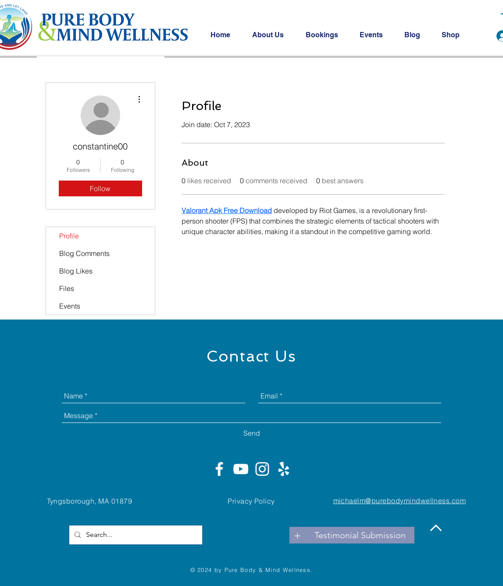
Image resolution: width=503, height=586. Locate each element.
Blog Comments (84, 253)
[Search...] (135, 535)
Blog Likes (76, 270)
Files (66, 288)
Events (69, 306)
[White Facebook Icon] (219, 469)
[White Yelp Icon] (284, 469)
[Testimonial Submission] (360, 535)
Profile (69, 235)
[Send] (251, 433)
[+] (297, 535)
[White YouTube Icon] (241, 469)
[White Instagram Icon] (262, 469)
